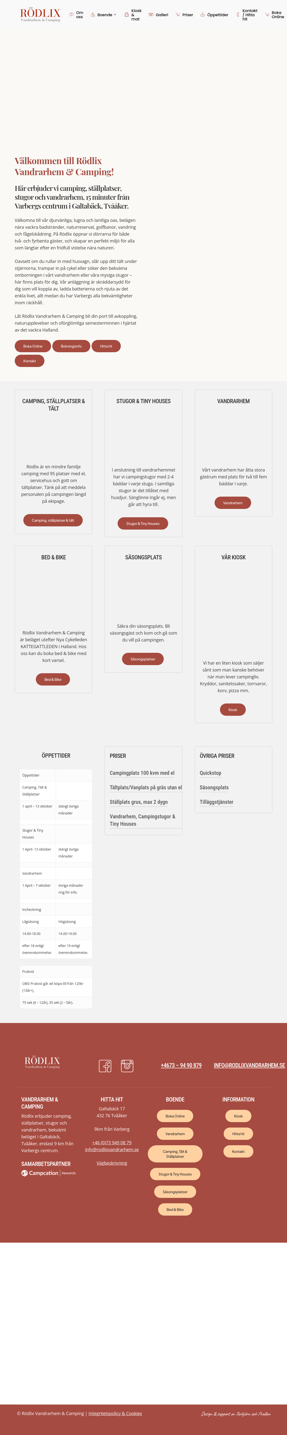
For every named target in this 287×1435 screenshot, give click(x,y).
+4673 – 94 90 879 (181, 1065)
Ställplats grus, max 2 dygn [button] (139, 802)
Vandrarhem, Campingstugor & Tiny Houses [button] (142, 820)
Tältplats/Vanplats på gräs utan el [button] (146, 787)
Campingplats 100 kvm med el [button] (142, 773)
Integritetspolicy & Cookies (115, 1413)
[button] (33, 346)
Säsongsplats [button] (214, 787)
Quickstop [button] (210, 773)
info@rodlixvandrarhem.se (249, 1065)
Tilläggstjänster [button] (216, 802)
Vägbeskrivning (111, 1163)
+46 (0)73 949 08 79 (112, 1142)
